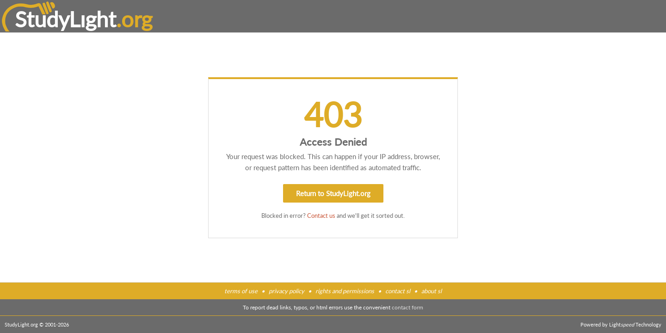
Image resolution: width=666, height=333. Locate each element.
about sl (431, 291)
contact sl (397, 291)
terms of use (241, 291)
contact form (407, 307)
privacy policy (286, 291)
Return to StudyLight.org (333, 193)
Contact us (321, 215)
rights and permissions (344, 291)
